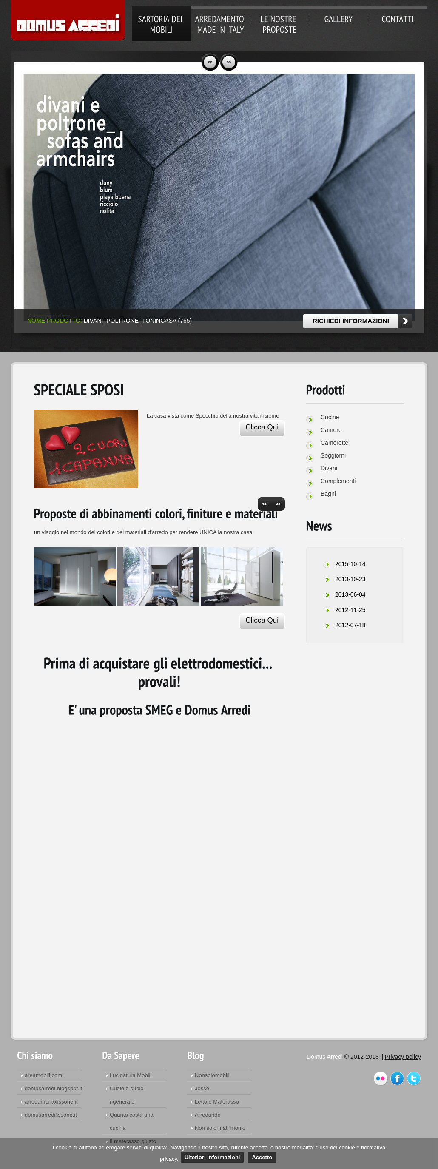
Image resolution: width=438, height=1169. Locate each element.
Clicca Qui (262, 427)
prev (210, 62)
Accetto (262, 1157)
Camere (331, 430)
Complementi (338, 481)
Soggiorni (333, 455)
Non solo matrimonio (220, 1128)
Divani (329, 468)
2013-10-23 (350, 579)
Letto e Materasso (217, 1101)
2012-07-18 (350, 625)
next (229, 62)
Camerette (334, 442)
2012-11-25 (350, 609)
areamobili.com (43, 1075)
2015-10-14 (350, 563)
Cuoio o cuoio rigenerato (127, 1095)
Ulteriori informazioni (212, 1157)
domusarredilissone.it (51, 1115)
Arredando (208, 1115)
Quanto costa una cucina (132, 1121)
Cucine (330, 417)
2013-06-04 (350, 594)
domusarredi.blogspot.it (53, 1088)
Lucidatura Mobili (130, 1075)
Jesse (202, 1088)
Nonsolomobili (212, 1075)
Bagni (328, 493)
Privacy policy (402, 1056)
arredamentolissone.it (51, 1101)
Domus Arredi (68, 21)
